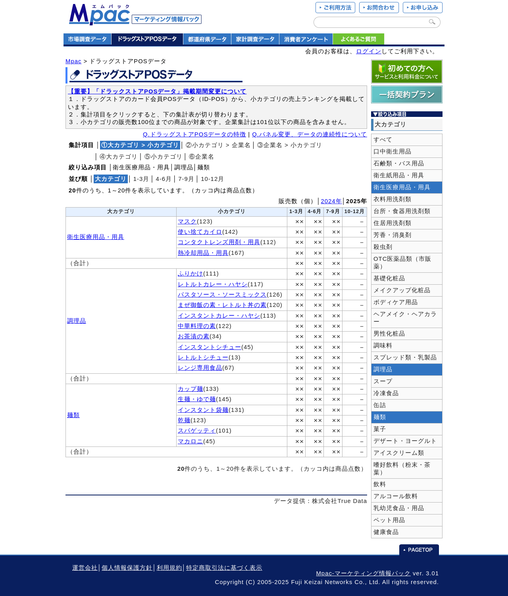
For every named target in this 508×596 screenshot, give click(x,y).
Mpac (73, 61)
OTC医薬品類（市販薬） (402, 263)
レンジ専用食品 (200, 368)
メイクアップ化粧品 (402, 290)
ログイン (368, 51)
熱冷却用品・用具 (203, 253)
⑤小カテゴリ (163, 156)
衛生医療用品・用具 (95, 237)
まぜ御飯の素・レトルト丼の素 (222, 305)
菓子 (379, 429)
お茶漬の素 (194, 336)
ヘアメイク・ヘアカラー (405, 318)
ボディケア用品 (395, 302)
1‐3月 (141, 179)
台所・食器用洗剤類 (402, 211)
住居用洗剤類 (392, 223)
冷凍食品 (386, 393)
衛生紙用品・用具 (398, 175)
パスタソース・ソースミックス (222, 294)
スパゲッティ (197, 430)
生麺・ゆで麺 (197, 399)
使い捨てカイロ (200, 232)
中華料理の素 (197, 326)
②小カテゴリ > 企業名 (218, 145)
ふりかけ (190, 273)
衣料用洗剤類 (392, 199)
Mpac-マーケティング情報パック (363, 573)
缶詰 (379, 405)
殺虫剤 (383, 247)
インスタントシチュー (209, 347)
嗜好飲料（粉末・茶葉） (402, 469)
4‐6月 (164, 179)
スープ (383, 381)
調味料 (383, 345)
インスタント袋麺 (203, 410)
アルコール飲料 (395, 496)
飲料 (379, 484)
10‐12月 (212, 179)
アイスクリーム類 (398, 453)
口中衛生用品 (392, 151)
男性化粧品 (389, 333)
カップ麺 (190, 389)
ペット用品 (389, 520)
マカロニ (190, 441)
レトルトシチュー (203, 357)
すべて (383, 139)
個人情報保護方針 (127, 568)
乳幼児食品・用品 (398, 508)
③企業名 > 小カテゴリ (289, 145)
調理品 (76, 321)
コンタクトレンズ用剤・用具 (219, 242)
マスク (187, 221)
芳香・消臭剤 (392, 235)
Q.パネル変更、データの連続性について (309, 134)
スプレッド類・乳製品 (405, 357)
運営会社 (85, 568)
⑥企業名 (201, 156)
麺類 (73, 415)
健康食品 (386, 532)
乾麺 (184, 420)
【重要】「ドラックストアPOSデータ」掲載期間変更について (157, 91)
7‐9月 (186, 179)
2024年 (331, 201)
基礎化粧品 (389, 278)
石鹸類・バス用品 (398, 163)
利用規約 (169, 568)
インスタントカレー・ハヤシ (219, 316)
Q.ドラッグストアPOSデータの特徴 (194, 134)
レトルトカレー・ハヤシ (213, 284)
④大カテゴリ (119, 156)
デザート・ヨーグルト (405, 441)
